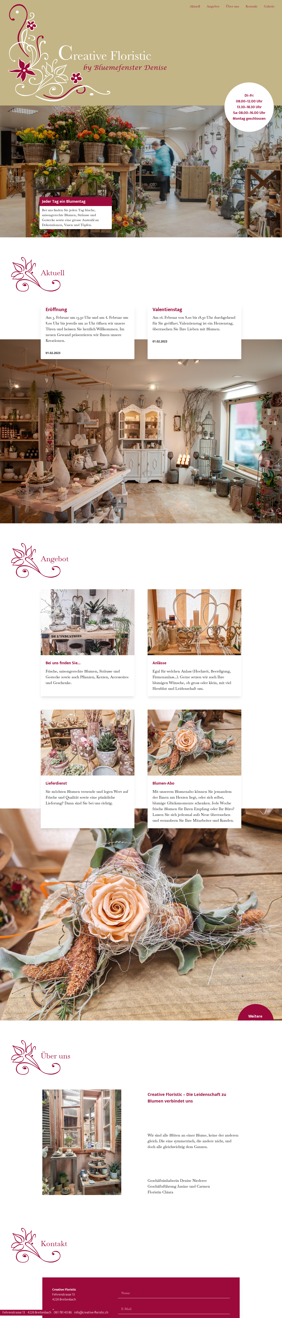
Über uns (232, 6)
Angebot (213, 6)
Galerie (269, 6)
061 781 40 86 (63, 1312)
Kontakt (251, 6)
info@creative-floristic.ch (91, 1312)
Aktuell (195, 6)
